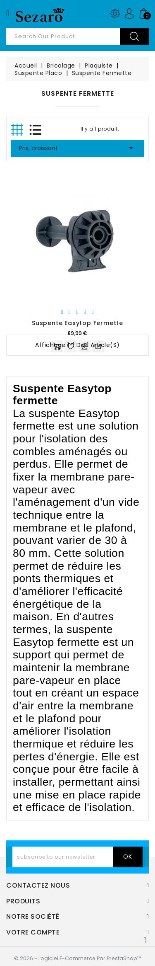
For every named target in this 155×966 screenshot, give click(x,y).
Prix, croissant (77, 148)
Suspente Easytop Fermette (77, 323)
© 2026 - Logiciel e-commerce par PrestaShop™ (77, 958)
